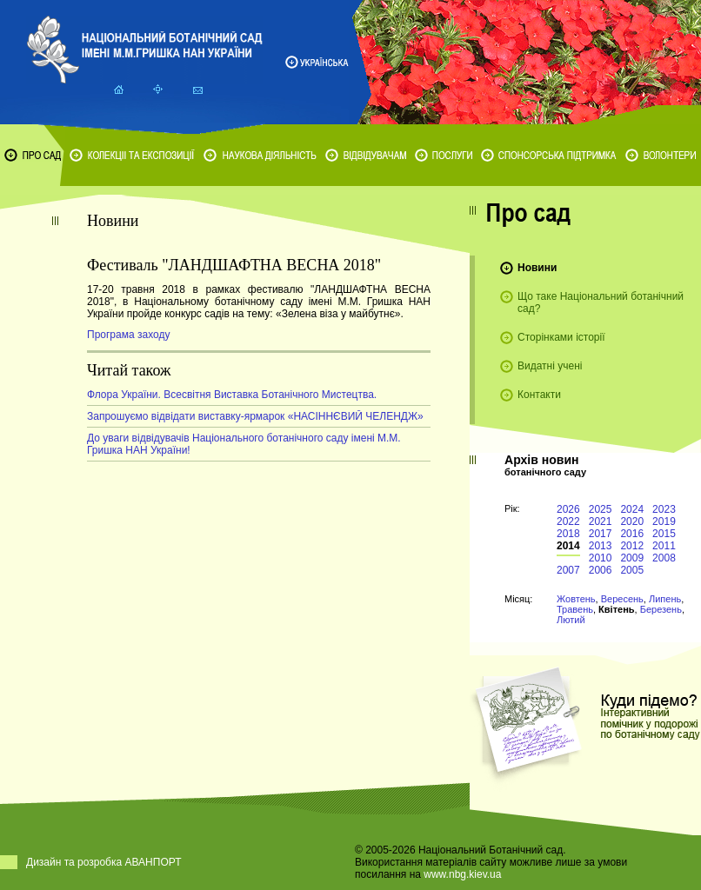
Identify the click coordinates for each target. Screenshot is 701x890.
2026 (568, 509)
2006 (600, 570)
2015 (664, 534)
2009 (632, 558)
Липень (665, 599)
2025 (600, 509)
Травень (575, 609)
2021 (600, 521)
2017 (600, 534)
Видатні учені (549, 366)
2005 (632, 570)
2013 (600, 546)
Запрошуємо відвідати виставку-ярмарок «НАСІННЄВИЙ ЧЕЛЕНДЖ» (255, 416)
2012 (632, 546)
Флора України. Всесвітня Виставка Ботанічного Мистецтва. (232, 395)
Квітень (616, 609)
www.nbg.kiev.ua (462, 874)
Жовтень (576, 599)
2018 (568, 534)
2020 (632, 521)
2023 (664, 509)
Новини (537, 268)
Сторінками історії (561, 337)
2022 (568, 521)
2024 (632, 509)
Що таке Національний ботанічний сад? (600, 302)
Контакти (539, 395)
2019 (664, 521)
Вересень (622, 599)
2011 (664, 546)
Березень (661, 609)
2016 (632, 534)
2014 (568, 546)
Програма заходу (128, 335)
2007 (568, 570)
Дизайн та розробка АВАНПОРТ (104, 862)
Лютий (571, 619)
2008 (664, 558)
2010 (600, 558)
